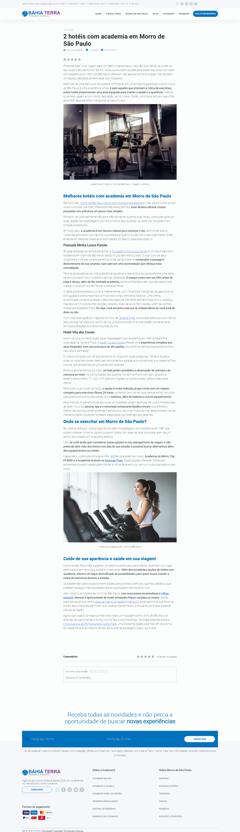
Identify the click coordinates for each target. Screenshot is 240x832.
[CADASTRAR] (199, 739)
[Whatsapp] (177, 3)
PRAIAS (162, 801)
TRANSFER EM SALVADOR (105, 801)
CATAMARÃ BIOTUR (101, 778)
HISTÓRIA (164, 778)
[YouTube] (191, 3)
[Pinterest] (195, 3)
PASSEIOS (164, 809)
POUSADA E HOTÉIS (168, 786)
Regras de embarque (73, 831)
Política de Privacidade (52, 831)
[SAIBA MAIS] (37, 790)
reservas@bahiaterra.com (47, 4)
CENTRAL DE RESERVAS (104, 809)
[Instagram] (186, 3)
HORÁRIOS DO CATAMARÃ (105, 816)
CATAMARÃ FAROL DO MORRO (107, 793)
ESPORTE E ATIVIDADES (170, 816)
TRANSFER (164, 793)
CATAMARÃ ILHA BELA (103, 786)
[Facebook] (182, 3)
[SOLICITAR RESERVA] (205, 14)
